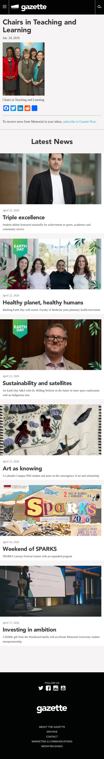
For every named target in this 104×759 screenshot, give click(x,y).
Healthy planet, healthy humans (43, 302)
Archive (52, 731)
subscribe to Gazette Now (79, 121)
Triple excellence (24, 217)
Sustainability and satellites (37, 383)
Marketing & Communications (52, 741)
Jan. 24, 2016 (11, 38)
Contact (52, 736)
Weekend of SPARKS (30, 548)
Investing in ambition (29, 629)
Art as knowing (22, 468)
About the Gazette (52, 726)
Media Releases (52, 746)
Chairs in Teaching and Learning (39, 26)
